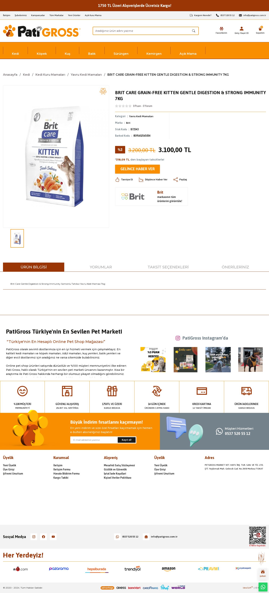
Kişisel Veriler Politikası (117, 477)
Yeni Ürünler (74, 15)
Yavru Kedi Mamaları (141, 116)
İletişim (6, 15)
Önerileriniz (235, 267)
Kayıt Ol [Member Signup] (244, 33)
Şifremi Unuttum (13, 473)
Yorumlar (101, 267)
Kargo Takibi (60, 477)
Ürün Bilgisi (34, 267)
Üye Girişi (8, 469)
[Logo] (42, 31)
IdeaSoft (248, 587)
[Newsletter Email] (103, 439)
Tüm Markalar (56, 15)
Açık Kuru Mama (93, 15)
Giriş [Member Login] (237, 33)
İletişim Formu (61, 469)
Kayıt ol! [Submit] (127, 439)
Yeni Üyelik (9, 465)
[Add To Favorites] (103, 91)
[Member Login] (241, 28)
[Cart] (260, 31)
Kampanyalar (38, 15)
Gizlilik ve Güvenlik (115, 469)
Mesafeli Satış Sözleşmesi (119, 465)
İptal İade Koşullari (115, 473)
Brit (128, 122)
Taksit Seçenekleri (168, 267)
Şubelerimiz (21, 15)
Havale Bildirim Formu (66, 473)
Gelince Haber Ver (137, 169)
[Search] (146, 31)
